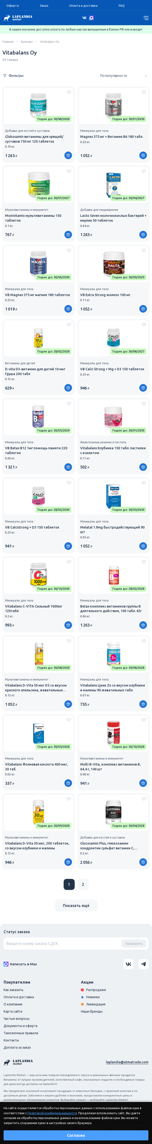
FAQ (122, 5)
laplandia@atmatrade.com (127, 1062)
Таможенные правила (21, 1033)
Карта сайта (13, 1011)
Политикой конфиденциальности (52, 1113)
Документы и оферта (20, 1026)
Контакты (11, 1040)
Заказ (44, 5)
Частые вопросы (17, 1019)
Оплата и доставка (83, 5)
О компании (13, 1004)
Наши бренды (92, 1011)
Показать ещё (76, 905)
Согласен (76, 1135)
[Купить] (68, 155)
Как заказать (14, 990)
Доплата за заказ (17, 1047)
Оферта (12, 5)
